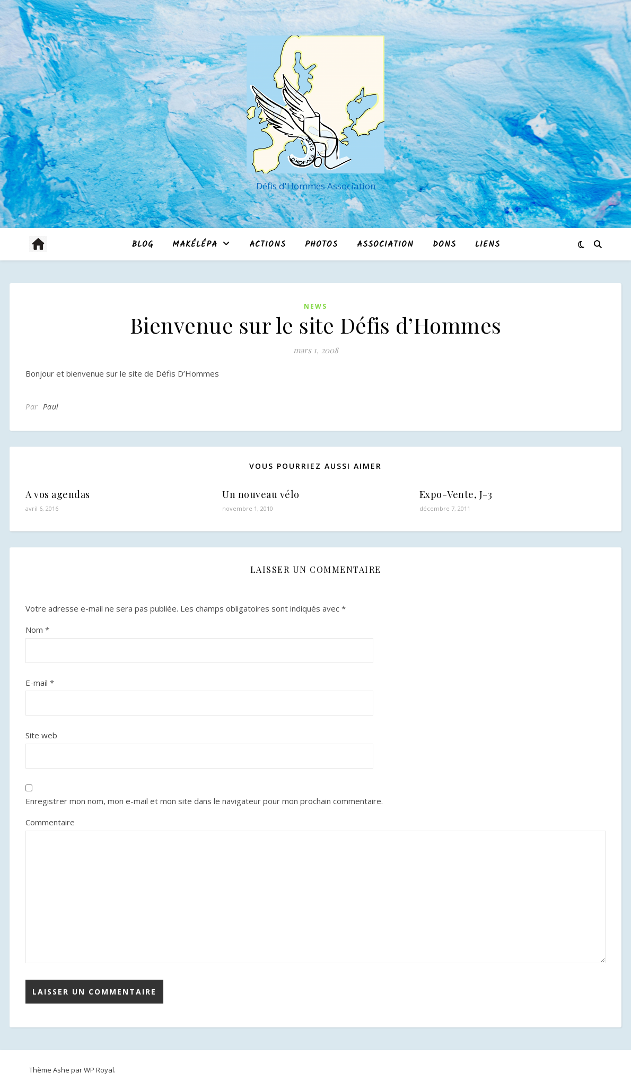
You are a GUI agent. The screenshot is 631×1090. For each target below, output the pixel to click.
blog (142, 244)
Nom (37, 629)
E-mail (39, 682)
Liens (487, 244)
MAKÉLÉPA (194, 244)
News (315, 306)
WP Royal (99, 1070)
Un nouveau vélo (261, 494)
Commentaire (50, 822)
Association (385, 244)
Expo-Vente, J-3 (456, 494)
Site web (41, 735)
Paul (51, 407)
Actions (267, 244)
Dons (444, 244)
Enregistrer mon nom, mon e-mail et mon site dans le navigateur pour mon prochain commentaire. (204, 801)
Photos (321, 244)
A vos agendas (57, 494)
